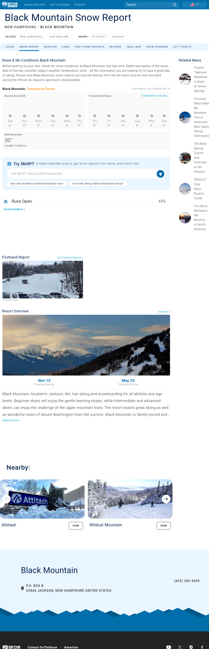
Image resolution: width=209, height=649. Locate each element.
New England (59, 36)
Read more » (11, 420)
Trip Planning (59, 4)
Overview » (164, 311)
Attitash (98, 36)
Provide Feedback (14, 209)
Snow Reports (34, 4)
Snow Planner (157, 47)
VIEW (76, 525)
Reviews (115, 47)
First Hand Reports (89, 47)
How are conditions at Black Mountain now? (37, 183)
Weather (50, 47)
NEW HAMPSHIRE (20, 27)
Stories (79, 4)
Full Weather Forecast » (154, 95)
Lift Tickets (182, 47)
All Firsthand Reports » (70, 257)
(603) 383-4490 (187, 581)
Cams (66, 47)
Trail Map (133, 47)
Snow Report (29, 47)
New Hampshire (31, 36)
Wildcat (118, 36)
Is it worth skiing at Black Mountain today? (98, 183)
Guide (10, 47)
